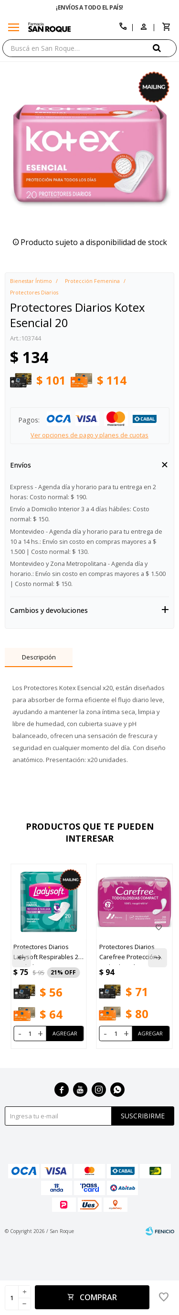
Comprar (98, 1297)
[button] (165, 47)
